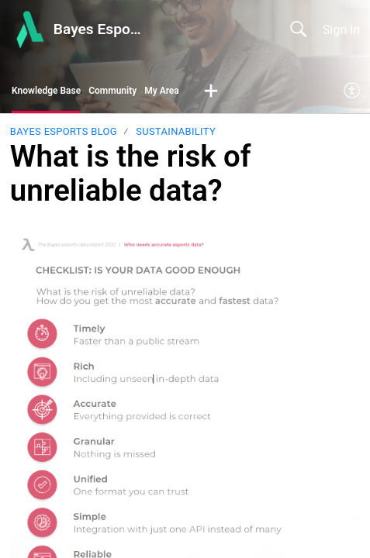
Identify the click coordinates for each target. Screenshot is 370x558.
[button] (211, 91)
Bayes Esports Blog (63, 131)
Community (112, 90)
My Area (161, 90)
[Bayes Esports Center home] (28, 29)
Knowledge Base (46, 90)
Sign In (341, 29)
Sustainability (176, 131)
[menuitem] (352, 91)
